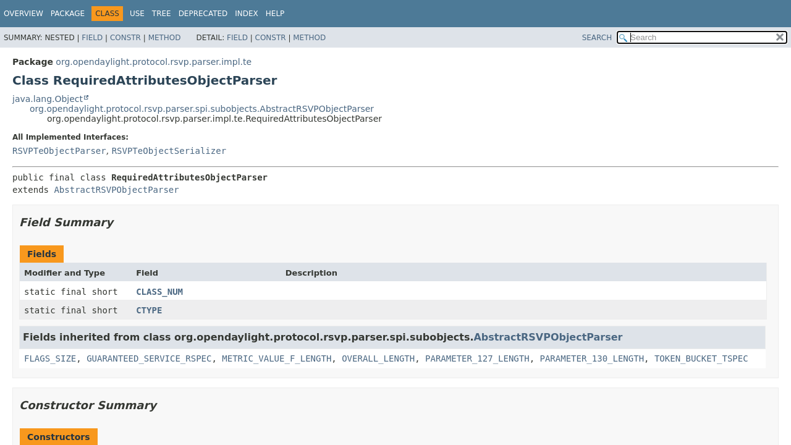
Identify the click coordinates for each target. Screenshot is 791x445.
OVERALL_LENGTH (378, 358)
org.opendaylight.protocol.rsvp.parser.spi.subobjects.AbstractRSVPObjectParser (202, 109)
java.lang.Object (47, 99)
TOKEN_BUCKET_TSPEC (701, 358)
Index (246, 13)
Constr (125, 37)
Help (275, 13)
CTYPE (149, 310)
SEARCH (597, 37)
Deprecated (203, 13)
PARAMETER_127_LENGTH (477, 358)
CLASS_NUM (159, 292)
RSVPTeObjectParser (59, 151)
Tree (161, 13)
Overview (23, 13)
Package (68, 13)
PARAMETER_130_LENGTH (592, 358)
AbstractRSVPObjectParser (116, 190)
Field (92, 37)
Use (137, 13)
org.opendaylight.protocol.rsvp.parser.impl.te (154, 62)
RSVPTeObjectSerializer (169, 151)
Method (164, 37)
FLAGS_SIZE (50, 358)
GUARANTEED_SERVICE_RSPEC (149, 358)
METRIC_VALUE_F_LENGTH (276, 358)
